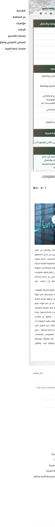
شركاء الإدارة (42, 62)
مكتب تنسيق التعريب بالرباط (37, 454)
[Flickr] (12, 13)
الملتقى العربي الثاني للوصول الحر (22, 142)
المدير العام (45, 493)
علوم (48, 437)
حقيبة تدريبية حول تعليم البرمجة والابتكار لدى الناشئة (29, 166)
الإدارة (45, 30)
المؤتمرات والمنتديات (37, 43)
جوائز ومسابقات (40, 49)
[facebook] (32, 13)
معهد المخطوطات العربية (38, 459)
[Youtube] (22, 13)
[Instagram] (17, 13)
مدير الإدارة (42, 37)
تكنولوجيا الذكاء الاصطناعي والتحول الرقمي (30, 77)
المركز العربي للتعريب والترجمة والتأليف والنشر (28, 476)
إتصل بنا (47, 510)
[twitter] (27, 13)
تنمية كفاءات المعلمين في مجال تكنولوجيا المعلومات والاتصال (29, 158)
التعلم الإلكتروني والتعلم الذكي (32, 109)
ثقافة (47, 431)
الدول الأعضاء (44, 499)
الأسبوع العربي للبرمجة (37, 116)
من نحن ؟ (46, 488)
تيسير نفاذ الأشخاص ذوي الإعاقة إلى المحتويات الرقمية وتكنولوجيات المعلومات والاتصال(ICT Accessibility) (30, 99)
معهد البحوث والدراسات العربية (35, 465)
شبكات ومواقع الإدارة (37, 55)
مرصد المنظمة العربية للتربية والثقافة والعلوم (29, 88)
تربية (48, 426)
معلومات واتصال (42, 442)
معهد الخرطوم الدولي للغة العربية (34, 470)
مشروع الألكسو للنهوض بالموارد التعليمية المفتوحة (32, 124)
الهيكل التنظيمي (42, 504)
